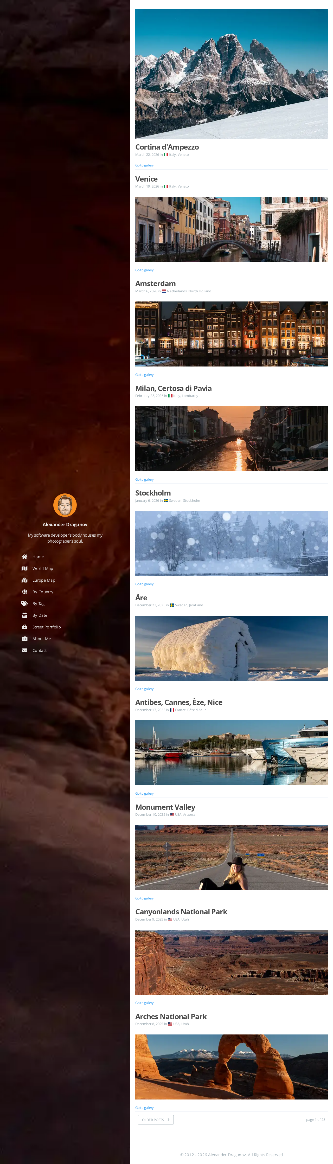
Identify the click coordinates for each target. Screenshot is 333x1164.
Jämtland (196, 605)
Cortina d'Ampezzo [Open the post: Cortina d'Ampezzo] (167, 147)
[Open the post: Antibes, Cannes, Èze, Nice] (231, 752)
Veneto (183, 154)
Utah (185, 919)
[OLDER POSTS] (156, 1119)
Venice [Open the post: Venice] (146, 179)
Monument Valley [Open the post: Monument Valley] (165, 807)
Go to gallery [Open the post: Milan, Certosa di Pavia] (144, 479)
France (177, 710)
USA (175, 814)
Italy (170, 154)
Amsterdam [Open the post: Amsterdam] (155, 283)
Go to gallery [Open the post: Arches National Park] (144, 1107)
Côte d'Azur (196, 710)
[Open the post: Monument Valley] (231, 857)
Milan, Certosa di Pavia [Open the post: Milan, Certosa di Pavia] (173, 388)
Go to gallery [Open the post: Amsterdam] (144, 374)
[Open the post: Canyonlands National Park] (231, 962)
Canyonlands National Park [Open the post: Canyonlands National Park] (181, 911)
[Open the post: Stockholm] (231, 543)
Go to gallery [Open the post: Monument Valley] (144, 898)
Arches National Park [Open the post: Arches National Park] (171, 1016)
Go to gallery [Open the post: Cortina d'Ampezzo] (144, 165)
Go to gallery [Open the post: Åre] (144, 688)
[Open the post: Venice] (231, 229)
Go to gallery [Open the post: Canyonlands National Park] (144, 1002)
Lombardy (190, 395)
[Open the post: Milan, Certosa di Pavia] (231, 438)
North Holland (199, 291)
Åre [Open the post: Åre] (141, 597)
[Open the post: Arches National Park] (231, 1066)
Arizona (189, 814)
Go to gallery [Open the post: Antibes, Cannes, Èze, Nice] (144, 793)
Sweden (172, 500)
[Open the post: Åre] (231, 648)
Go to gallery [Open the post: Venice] (144, 270)
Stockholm (191, 500)
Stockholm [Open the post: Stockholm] (153, 493)
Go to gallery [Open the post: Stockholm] (144, 584)
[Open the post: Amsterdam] (231, 333)
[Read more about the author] (65, 505)
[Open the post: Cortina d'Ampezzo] (231, 75)
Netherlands (174, 291)
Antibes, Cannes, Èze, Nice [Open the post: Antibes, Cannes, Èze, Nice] (178, 702)
